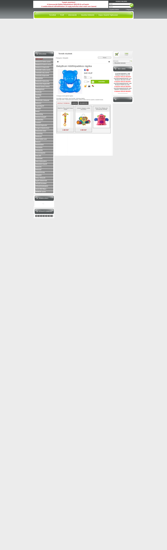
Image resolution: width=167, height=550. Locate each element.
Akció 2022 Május (41, 189)
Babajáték (39, 175)
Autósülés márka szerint (43, 70)
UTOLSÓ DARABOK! (42, 186)
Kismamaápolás (40, 153)
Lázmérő (38, 122)
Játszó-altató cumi (41, 139)
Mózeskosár (39, 78)
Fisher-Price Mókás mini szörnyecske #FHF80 (101, 108)
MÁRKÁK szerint (41, 191)
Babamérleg (39, 114)
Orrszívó (38, 108)
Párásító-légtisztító (41, 125)
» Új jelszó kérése (114, 9)
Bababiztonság (40, 172)
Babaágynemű (40, 89)
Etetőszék (39, 92)
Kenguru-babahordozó (42, 128)
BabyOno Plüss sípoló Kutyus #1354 (65, 108)
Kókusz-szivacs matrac (43, 86)
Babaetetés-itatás (41, 131)
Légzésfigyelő (40, 106)
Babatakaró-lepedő (41, 164)
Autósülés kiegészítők (42, 75)
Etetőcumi (39, 136)
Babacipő (38, 169)
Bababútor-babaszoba (42, 81)
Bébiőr (38, 111)
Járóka (38, 97)
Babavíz (38, 142)
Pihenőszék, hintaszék (42, 100)
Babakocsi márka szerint (43, 61)
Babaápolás (39, 150)
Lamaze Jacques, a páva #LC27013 (83, 108)
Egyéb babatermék (41, 180)
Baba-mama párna (41, 161)
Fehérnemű (39, 158)
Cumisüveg (39, 133)
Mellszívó (38, 103)
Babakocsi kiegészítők (42, 67)
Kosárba (102, 81)
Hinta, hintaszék (40, 178)
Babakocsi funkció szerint (43, 64)
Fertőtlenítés (39, 120)
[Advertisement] (83, 35)
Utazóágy (38, 95)
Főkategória (59, 58)
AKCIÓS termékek (41, 183)
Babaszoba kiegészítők (43, 84)
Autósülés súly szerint (42, 73)
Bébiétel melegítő (41, 117)
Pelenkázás (39, 147)
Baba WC (38, 156)
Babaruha (38, 167)
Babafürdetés (40, 144)
